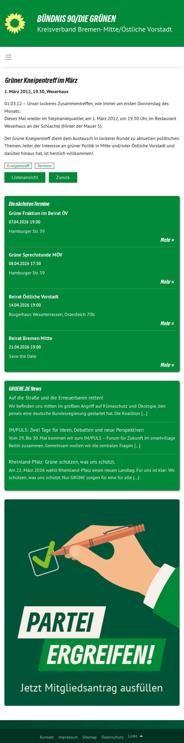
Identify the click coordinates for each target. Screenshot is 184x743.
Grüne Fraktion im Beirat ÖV (38, 213)
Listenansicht (25, 177)
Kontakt (47, 737)
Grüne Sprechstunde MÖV (35, 255)
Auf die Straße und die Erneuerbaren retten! (56, 397)
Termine (44, 165)
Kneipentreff (18, 165)
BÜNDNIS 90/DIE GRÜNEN (76, 18)
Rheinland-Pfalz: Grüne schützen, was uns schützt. (62, 462)
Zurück (63, 177)
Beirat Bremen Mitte (30, 338)
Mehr (166, 239)
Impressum (68, 737)
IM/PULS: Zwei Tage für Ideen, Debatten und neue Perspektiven (76, 430)
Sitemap (89, 737)
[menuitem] (47, 736)
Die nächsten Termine (29, 204)
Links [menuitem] (132, 736)
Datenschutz (112, 737)
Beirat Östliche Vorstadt (34, 296)
